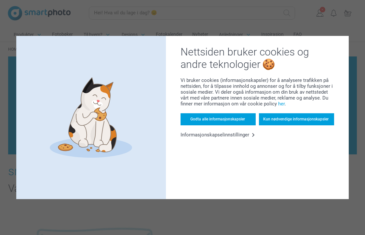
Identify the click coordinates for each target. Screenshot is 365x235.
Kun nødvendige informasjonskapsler (296, 119)
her (281, 104)
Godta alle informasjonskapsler (217, 119)
